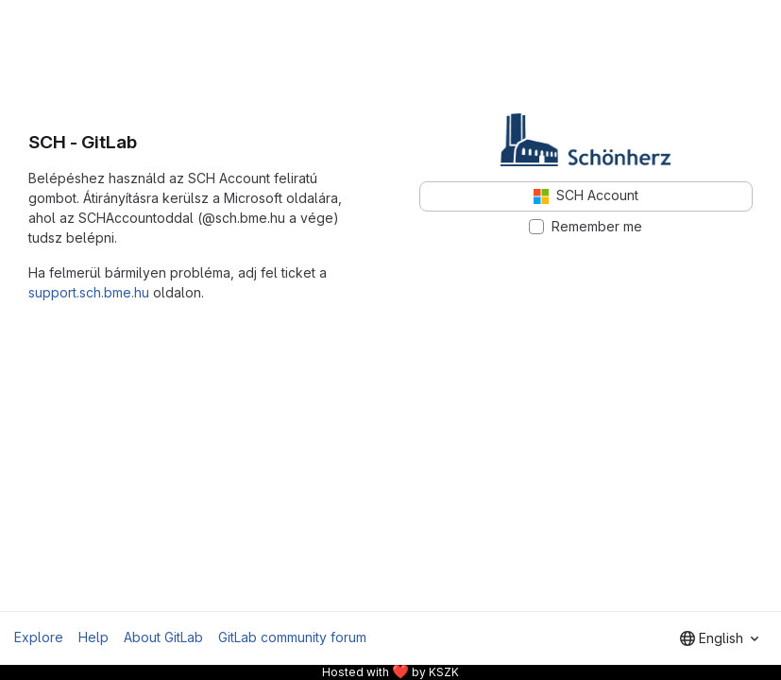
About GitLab (163, 637)
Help (93, 637)
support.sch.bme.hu (88, 292)
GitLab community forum (292, 637)
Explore (38, 637)
